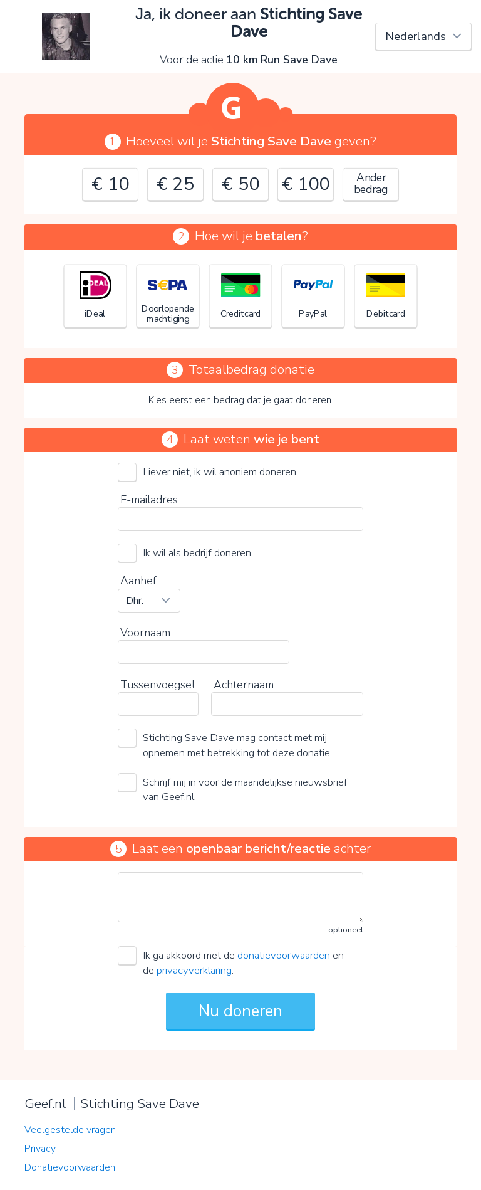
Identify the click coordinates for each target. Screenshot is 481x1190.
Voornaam (145, 632)
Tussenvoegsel (157, 684)
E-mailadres (149, 499)
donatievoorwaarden (283, 955)
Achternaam (244, 684)
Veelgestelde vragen (70, 1130)
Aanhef (138, 580)
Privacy (40, 1149)
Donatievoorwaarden (69, 1167)
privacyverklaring (194, 970)
